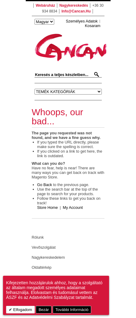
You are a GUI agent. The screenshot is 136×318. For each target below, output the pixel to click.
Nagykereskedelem (48, 257)
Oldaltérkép (41, 267)
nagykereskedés (73, 5)
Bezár (43, 309)
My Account (73, 207)
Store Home (47, 207)
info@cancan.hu (76, 11)
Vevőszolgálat (44, 247)
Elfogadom (22, 309)
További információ (71, 309)
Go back (44, 184)
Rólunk (38, 237)
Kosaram (92, 25)
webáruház (45, 5)
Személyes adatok (82, 21)
